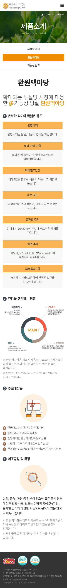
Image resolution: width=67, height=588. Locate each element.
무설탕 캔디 (33, 49)
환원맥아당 (33, 57)
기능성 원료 (33, 65)
